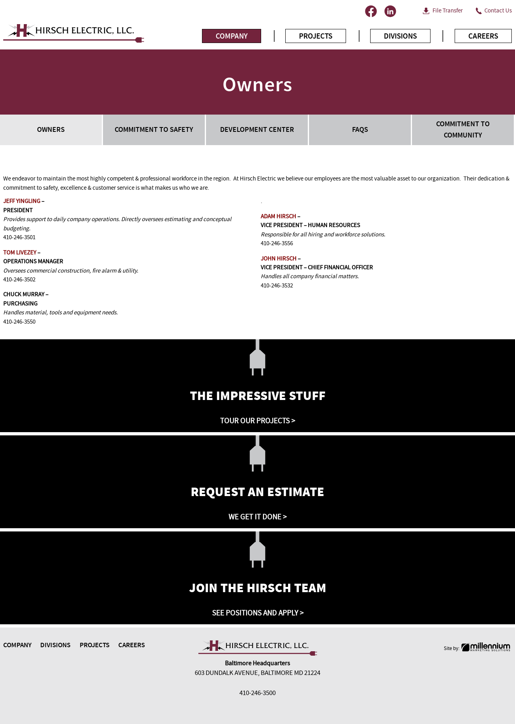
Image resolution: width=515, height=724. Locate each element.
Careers (483, 36)
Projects (315, 36)
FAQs (360, 130)
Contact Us (498, 10)
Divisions (400, 36)
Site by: (478, 648)
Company (231, 36)
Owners (51, 130)
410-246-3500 (257, 693)
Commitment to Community (463, 129)
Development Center (257, 130)
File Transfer (448, 10)
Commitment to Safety (154, 130)
